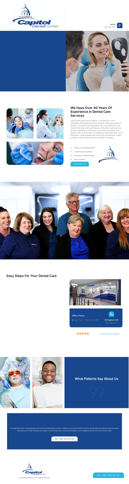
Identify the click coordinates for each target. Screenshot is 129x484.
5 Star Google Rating (109, 334)
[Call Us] (119, 25)
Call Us (112, 24)
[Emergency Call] (111, 314)
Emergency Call (111, 320)
